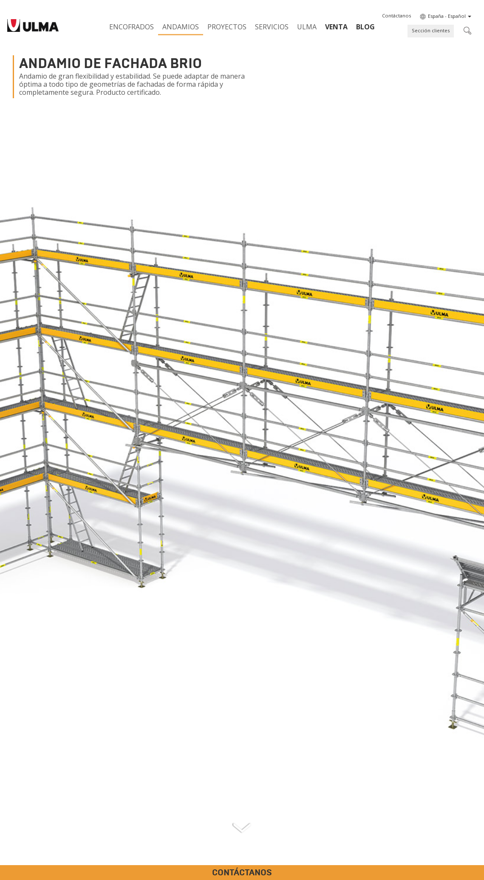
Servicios (272, 26)
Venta (336, 26)
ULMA (307, 26)
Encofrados (131, 26)
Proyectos (226, 26)
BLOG (365, 26)
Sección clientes (431, 30)
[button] (396, 16)
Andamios (180, 26)
